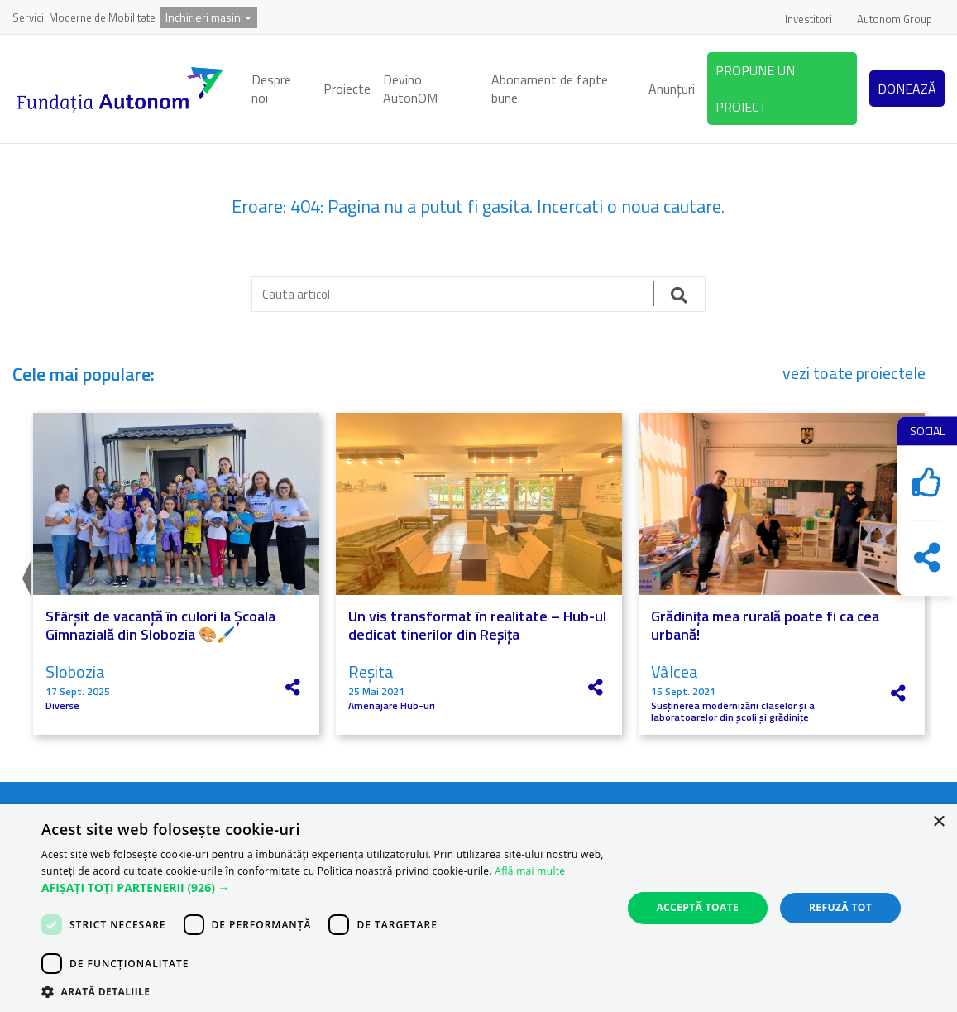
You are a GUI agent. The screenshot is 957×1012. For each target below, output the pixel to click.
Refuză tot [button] (840, 907)
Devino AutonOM (410, 89)
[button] (323, 888)
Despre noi (271, 89)
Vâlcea (674, 671)
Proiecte (347, 88)
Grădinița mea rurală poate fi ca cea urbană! (765, 625)
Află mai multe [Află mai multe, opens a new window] (530, 871)
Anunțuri (671, 88)
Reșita (371, 671)
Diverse (62, 706)
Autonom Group (894, 19)
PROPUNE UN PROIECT (755, 88)
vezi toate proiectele (854, 373)
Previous (24, 574)
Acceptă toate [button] (697, 907)
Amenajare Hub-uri (391, 706)
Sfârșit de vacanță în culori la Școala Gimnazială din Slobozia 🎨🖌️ (160, 625)
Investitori (808, 19)
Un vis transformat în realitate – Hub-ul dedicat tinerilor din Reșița (477, 625)
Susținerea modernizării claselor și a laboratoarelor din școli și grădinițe (733, 712)
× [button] (938, 822)
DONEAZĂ (907, 88)
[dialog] (478, 908)
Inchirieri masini (208, 17)
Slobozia (75, 671)
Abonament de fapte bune (549, 89)
